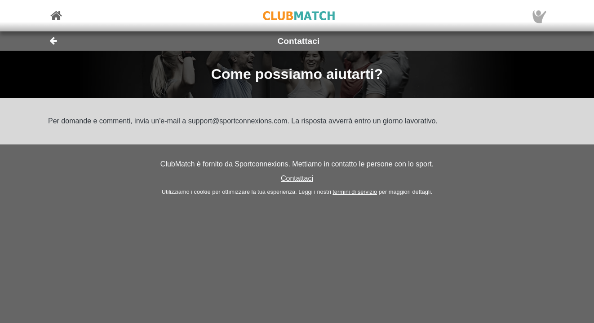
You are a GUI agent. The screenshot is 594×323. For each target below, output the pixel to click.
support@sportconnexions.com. (238, 121)
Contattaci (297, 178)
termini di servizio (354, 191)
